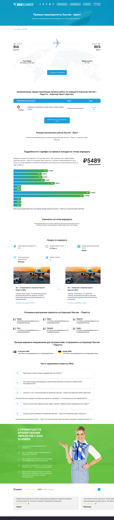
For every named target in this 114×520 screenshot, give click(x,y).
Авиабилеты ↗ (62, 4)
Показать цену (93, 108)
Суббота (30, 109)
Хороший (50, 330)
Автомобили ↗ (75, 4)
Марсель (80, 320)
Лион (18, 330)
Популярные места (61, 514)
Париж (19, 320)
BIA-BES (24, 29)
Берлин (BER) (67, 353)
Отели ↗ (87, 4)
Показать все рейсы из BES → (78, 304)
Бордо (79, 330)
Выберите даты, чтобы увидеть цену (57, 121)
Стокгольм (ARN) (23, 353)
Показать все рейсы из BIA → (26, 304)
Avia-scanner (17, 29)
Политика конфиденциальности (44, 514)
